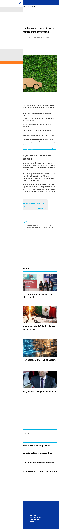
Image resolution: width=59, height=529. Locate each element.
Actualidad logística (11, 23)
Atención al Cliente (8, 521)
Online (13, 503)
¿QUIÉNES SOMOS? (35, 519)
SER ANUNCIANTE (8, 519)
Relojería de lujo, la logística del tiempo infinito (24, 6)
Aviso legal (33, 521)
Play (12, 507)
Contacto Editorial (8, 517)
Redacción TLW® (12, 45)
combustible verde (8, 433)
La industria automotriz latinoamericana (17, 103)
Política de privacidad (36, 517)
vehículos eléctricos (23, 433)
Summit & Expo (15, 505)
